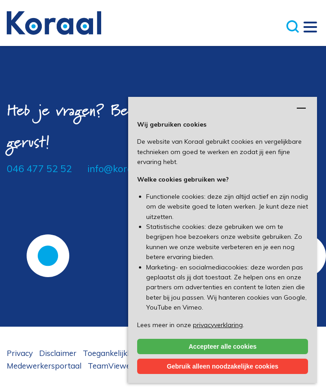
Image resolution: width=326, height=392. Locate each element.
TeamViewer (111, 365)
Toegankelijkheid (112, 353)
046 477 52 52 (39, 168)
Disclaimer (57, 353)
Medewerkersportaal (44, 365)
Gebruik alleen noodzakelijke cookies (222, 366)
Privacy (20, 353)
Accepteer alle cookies (223, 346)
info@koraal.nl (119, 168)
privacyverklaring (218, 325)
